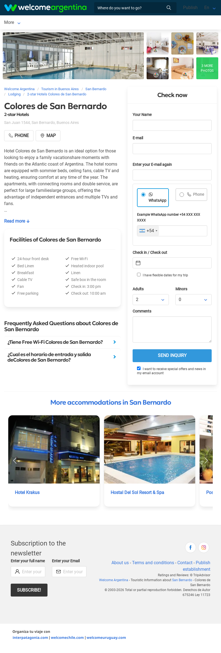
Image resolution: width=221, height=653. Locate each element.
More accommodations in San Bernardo (110, 403)
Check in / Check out (151, 253)
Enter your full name (23, 565)
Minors (181, 290)
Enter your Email (66, 562)
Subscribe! (29, 597)
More (147, 22)
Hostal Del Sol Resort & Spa (138, 493)
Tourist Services (89, 22)
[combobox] (148, 232)
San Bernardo (17, 22)
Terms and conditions (153, 563)
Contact (184, 563)
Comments (142, 312)
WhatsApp (158, 201)
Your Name (142, 115)
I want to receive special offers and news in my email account (171, 372)
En (206, 7)
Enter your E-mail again (153, 165)
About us (119, 563)
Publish (190, 7)
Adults (138, 290)
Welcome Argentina (108, 581)
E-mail (138, 139)
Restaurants (123, 22)
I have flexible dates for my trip (162, 276)
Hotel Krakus (27, 493)
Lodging (48, 22)
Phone (198, 195)
